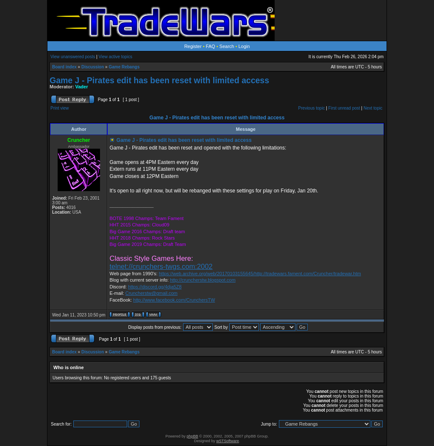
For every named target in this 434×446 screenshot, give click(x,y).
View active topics (115, 56)
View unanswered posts (72, 56)
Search (227, 46)
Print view (59, 108)
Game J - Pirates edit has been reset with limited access (159, 80)
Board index (64, 67)
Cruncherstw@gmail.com (151, 293)
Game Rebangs (123, 67)
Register (193, 46)
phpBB (192, 436)
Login (244, 46)
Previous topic (311, 108)
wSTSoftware (227, 441)
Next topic (373, 108)
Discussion (92, 67)
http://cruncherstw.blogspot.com (203, 279)
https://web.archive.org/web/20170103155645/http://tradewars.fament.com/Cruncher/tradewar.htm (260, 273)
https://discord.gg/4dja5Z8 (155, 286)
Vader (81, 86)
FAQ (210, 46)
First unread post (344, 108)
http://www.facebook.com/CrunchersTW (174, 299)
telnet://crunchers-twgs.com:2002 (160, 266)
